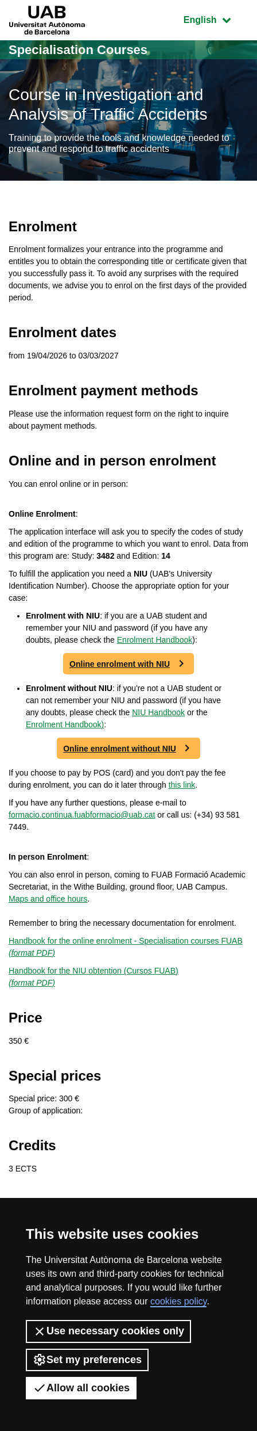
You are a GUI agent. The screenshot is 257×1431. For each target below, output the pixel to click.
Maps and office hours (48, 898)
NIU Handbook (158, 712)
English (215, 19)
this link (182, 784)
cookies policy (178, 1301)
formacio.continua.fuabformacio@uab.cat (82, 814)
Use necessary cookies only (108, 1331)
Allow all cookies (81, 1388)
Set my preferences (87, 1360)
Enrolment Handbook (155, 639)
